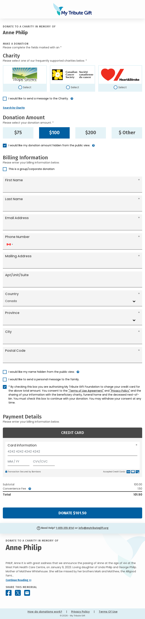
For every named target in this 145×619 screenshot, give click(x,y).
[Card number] (72, 452)
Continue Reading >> (18, 580)
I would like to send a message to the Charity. (38, 98)
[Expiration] (18, 461)
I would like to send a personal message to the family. (43, 379)
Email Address (17, 218)
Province (12, 313)
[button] (72, 100)
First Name (14, 180)
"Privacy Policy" (120, 391)
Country (12, 294)
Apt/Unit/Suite (17, 275)
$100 (54, 133)
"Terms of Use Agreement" (86, 391)
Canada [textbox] (11, 301)
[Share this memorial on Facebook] (8, 593)
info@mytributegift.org (93, 528)
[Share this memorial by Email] (27, 593)
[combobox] (9, 244)
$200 (90, 133)
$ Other (127, 133)
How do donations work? (45, 612)
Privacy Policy (80, 612)
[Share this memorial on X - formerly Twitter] (18, 593)
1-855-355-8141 (65, 528)
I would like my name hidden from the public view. (41, 372)
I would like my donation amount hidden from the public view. (49, 145)
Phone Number (17, 237)
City (8, 331)
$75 (18, 133)
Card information (22, 445)
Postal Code (15, 350)
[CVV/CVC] (44, 461)
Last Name (14, 199)
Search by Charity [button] (14, 107)
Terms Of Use (108, 612)
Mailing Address (18, 256)
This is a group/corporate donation (31, 169)
